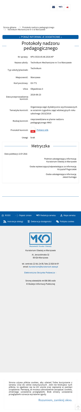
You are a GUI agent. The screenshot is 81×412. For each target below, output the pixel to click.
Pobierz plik (39, 130)
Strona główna (9, 27)
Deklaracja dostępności (41, 221)
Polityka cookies (67, 221)
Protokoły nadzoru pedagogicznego (38, 27)
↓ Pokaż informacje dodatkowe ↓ (40, 37)
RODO (8, 215)
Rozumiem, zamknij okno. (55, 400)
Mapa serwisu (70, 215)
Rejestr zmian (25, 215)
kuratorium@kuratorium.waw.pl (43, 266)
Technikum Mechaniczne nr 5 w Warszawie (26, 30)
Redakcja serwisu (48, 215)
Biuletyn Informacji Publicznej (19, 7)
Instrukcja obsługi (15, 221)
